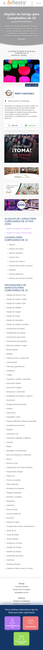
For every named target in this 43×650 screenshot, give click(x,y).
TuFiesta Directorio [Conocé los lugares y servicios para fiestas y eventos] (21, 586)
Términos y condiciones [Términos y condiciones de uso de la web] (21, 601)
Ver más (21, 39)
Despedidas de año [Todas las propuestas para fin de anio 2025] (21, 592)
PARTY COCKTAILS (24, 94)
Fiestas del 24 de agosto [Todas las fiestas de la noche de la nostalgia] (21, 589)
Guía (38, 3)
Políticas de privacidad (21, 604)
